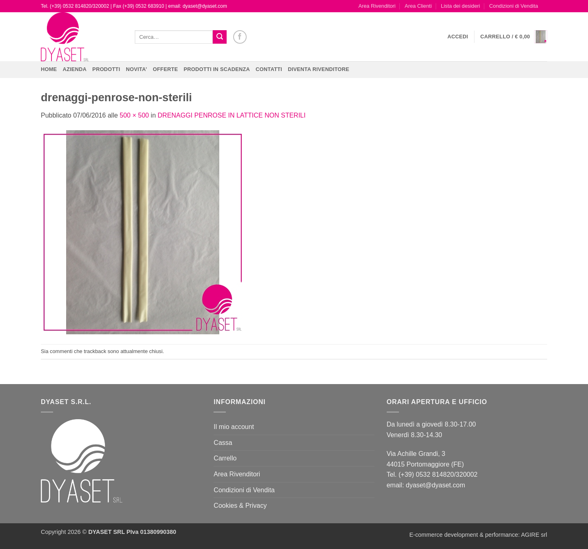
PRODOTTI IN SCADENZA (217, 69)
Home (49, 69)
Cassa (223, 442)
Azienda (74, 69)
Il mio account (234, 426)
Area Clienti (418, 6)
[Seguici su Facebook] (240, 37)
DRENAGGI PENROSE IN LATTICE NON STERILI (231, 115)
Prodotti (106, 69)
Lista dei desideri (460, 6)
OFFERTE (165, 69)
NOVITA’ (136, 69)
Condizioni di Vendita (513, 6)
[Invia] (220, 37)
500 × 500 (134, 115)
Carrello (225, 458)
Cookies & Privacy (240, 505)
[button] (458, 37)
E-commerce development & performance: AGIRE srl (478, 534)
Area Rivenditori (377, 6)
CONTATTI (269, 69)
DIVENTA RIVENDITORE (318, 69)
